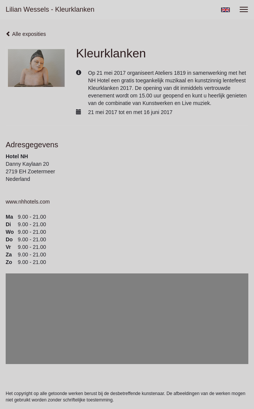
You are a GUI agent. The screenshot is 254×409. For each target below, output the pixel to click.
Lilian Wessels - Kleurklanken (50, 9)
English (225, 10)
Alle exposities (26, 34)
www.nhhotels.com (28, 202)
